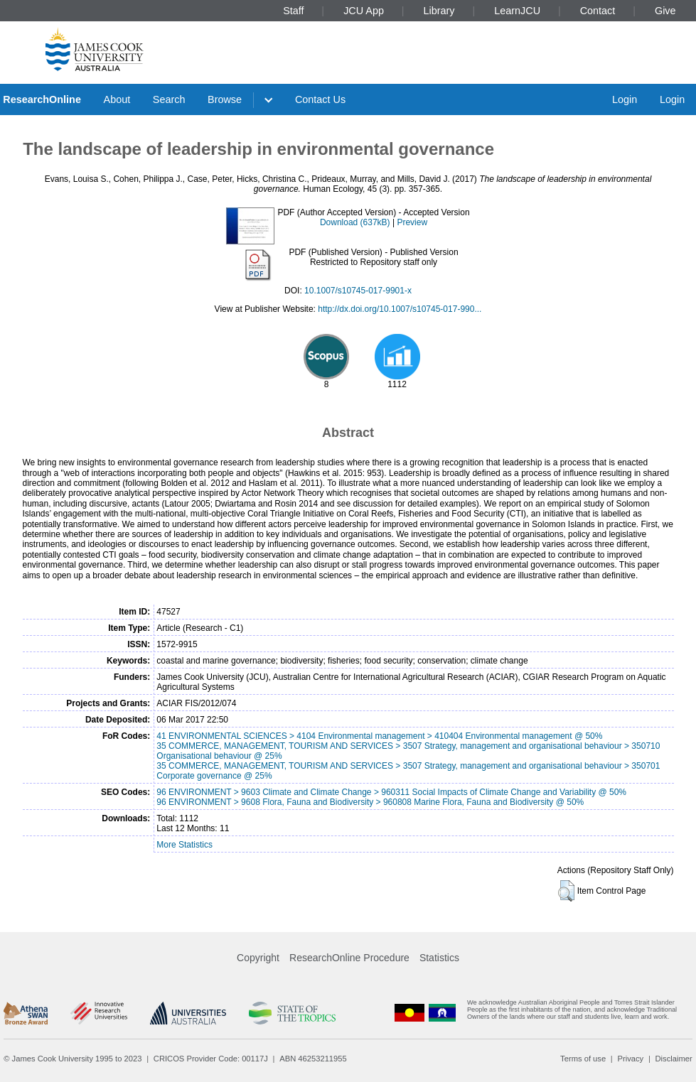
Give (665, 10)
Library (439, 10)
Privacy (630, 1058)
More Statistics (184, 845)
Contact (598, 10)
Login (624, 99)
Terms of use (583, 1058)
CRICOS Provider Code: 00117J (211, 1058)
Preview (412, 222)
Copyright (258, 957)
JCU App (363, 10)
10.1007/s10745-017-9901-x (358, 291)
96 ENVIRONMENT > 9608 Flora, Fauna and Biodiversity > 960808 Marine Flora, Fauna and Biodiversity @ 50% (370, 802)
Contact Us (320, 99)
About (117, 99)
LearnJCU (517, 10)
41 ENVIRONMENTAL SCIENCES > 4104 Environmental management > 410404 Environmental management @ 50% (379, 736)
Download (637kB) (355, 222)
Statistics (439, 957)
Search (169, 99)
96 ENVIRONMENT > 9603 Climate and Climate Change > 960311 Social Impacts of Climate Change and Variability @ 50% (391, 792)
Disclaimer (673, 1058)
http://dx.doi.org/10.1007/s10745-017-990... (399, 309)
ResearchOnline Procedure (349, 957)
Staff (293, 10)
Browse (225, 99)
